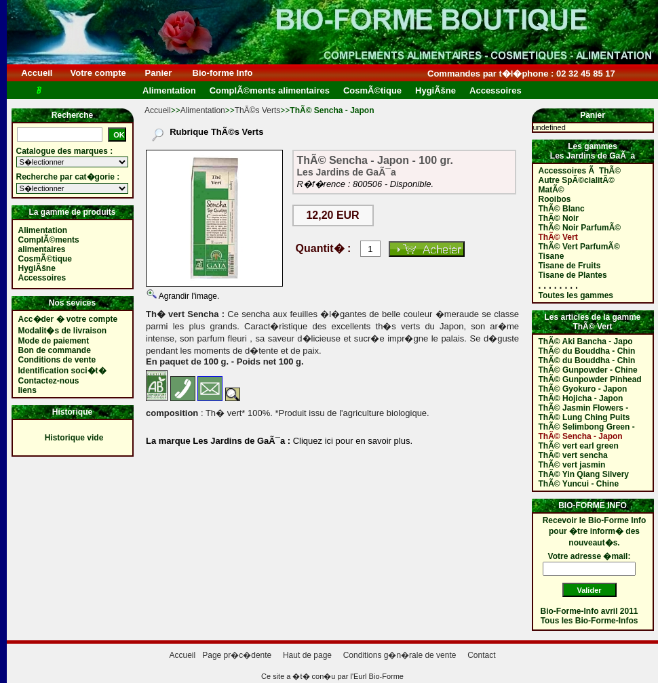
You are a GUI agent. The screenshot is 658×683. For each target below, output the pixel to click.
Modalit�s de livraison (62, 330)
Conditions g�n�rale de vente (400, 655)
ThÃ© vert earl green (579, 446)
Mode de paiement (54, 341)
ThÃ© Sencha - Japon (581, 436)
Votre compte (98, 73)
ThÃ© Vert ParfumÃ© (579, 246)
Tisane (551, 256)
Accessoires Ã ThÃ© (580, 170)
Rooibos (555, 199)
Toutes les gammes (576, 295)
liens (27, 390)
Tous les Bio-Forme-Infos (589, 620)
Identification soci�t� (62, 370)
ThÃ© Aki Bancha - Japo (586, 341)
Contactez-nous (48, 381)
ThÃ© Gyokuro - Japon (583, 389)
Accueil (37, 73)
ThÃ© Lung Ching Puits (584, 417)
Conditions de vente (57, 360)
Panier (158, 73)
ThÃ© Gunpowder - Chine (588, 370)
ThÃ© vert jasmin (572, 465)
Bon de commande (54, 350)
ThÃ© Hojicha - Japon (581, 398)
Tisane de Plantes (573, 275)
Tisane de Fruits (570, 265)
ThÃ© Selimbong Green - (587, 427)
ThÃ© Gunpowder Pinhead (590, 379)
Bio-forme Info (222, 73)
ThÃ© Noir (559, 218)
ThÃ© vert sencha (573, 455)
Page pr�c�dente (236, 655)
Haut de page (307, 655)
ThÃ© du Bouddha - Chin (587, 351)
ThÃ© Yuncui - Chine (579, 484)
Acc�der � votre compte (68, 319)
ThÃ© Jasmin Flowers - (584, 408)
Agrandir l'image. (188, 296)
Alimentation (202, 110)
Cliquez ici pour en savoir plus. (351, 441)
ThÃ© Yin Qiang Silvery (584, 474)
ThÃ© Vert (558, 237)
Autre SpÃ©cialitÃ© (577, 180)
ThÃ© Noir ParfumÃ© (580, 227)
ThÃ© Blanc (562, 208)
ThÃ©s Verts (258, 110)
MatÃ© (551, 189)
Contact (481, 655)
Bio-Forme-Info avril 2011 (589, 611)
